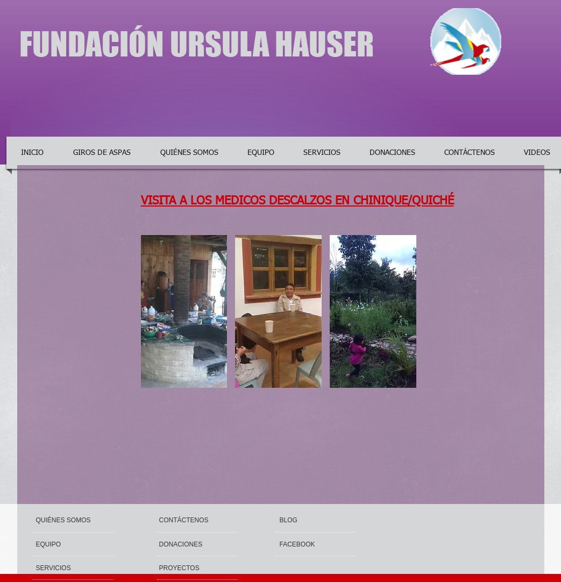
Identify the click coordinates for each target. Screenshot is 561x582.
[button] (184, 311)
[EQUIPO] (67, 544)
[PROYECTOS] (188, 568)
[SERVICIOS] (65, 568)
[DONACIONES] (190, 544)
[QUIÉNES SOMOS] (77, 520)
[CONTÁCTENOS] (184, 520)
